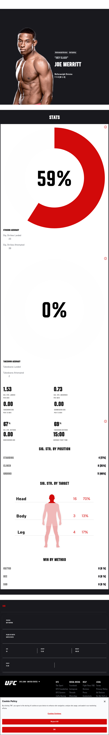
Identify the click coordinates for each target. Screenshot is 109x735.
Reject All (54, 722)
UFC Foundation (62, 689)
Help (84, 682)
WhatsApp (73, 696)
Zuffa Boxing (81, 10)
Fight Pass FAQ (89, 685)
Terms (98, 685)
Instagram (73, 689)
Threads (72, 692)
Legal (98, 682)
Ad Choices (100, 692)
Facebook (73, 685)
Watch (67, 10)
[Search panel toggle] (100, 10)
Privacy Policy (102, 689)
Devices (86, 689)
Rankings (18, 10)
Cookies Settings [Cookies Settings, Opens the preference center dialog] (54, 714)
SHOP (93, 10)
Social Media (74, 682)
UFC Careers (60, 692)
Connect (57, 10)
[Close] (105, 701)
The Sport (59, 685)
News (41, 10)
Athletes (30, 10)
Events (7, 10)
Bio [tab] (4, 606)
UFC (57, 682)
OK (54, 730)
